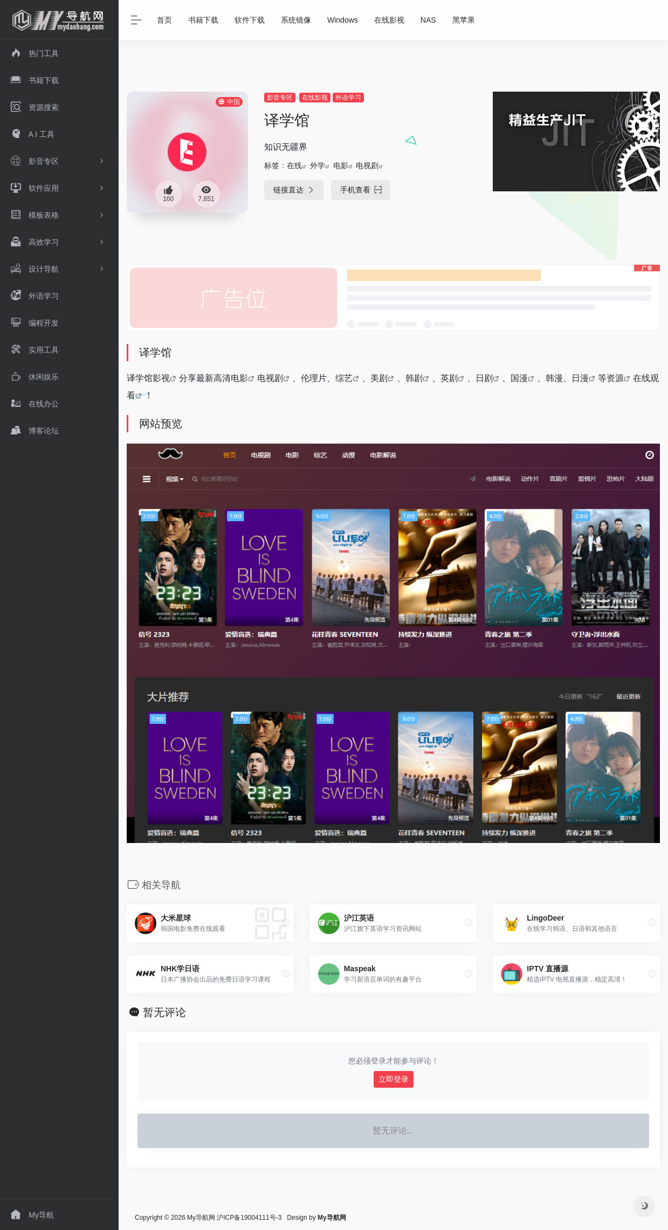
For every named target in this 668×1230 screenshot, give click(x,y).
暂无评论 (164, 1012)
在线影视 (389, 20)
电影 (340, 165)
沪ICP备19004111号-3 (249, 1217)
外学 (317, 165)
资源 (615, 378)
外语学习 (348, 97)
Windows (342, 20)
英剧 (449, 378)
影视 (161, 378)
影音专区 (280, 97)
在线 (294, 165)
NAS (428, 20)
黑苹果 (463, 20)
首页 (164, 20)
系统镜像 (296, 20)
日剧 (484, 378)
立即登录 (393, 1079)
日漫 (580, 378)
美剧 (379, 378)
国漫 (519, 378)
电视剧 (367, 165)
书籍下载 (203, 20)
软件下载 (250, 20)
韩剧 (414, 378)
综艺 (344, 378)
